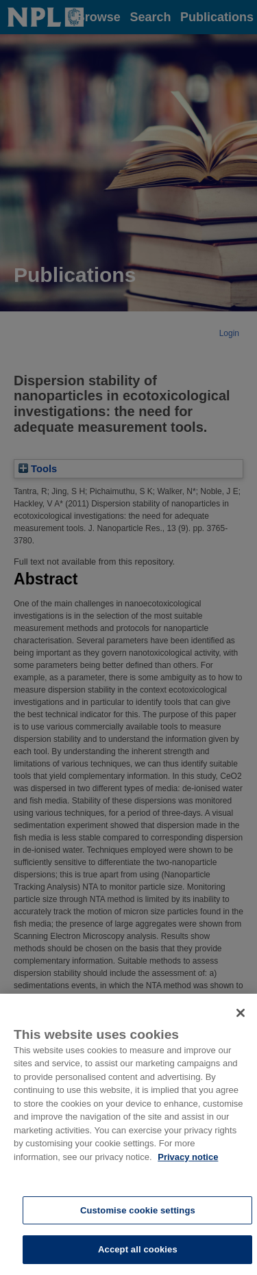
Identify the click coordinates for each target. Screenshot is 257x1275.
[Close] (240, 1013)
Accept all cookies (138, 1249)
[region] (128, 1134)
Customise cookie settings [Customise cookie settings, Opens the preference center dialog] (137, 1210)
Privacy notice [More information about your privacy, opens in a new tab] (188, 1157)
